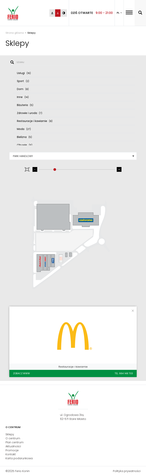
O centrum (13, 438)
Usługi (24, 73)
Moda (24, 129)
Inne (23, 97)
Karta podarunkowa (19, 458)
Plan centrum (15, 442)
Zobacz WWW (21, 373)
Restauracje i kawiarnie (34, 121)
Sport (23, 81)
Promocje (12, 450)
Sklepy (10, 434)
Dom (23, 89)
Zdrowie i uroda (29, 113)
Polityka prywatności (126, 471)
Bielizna (24, 137)
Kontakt (11, 454)
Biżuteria (25, 105)
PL (118, 13)
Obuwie (24, 145)
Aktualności (13, 446)
